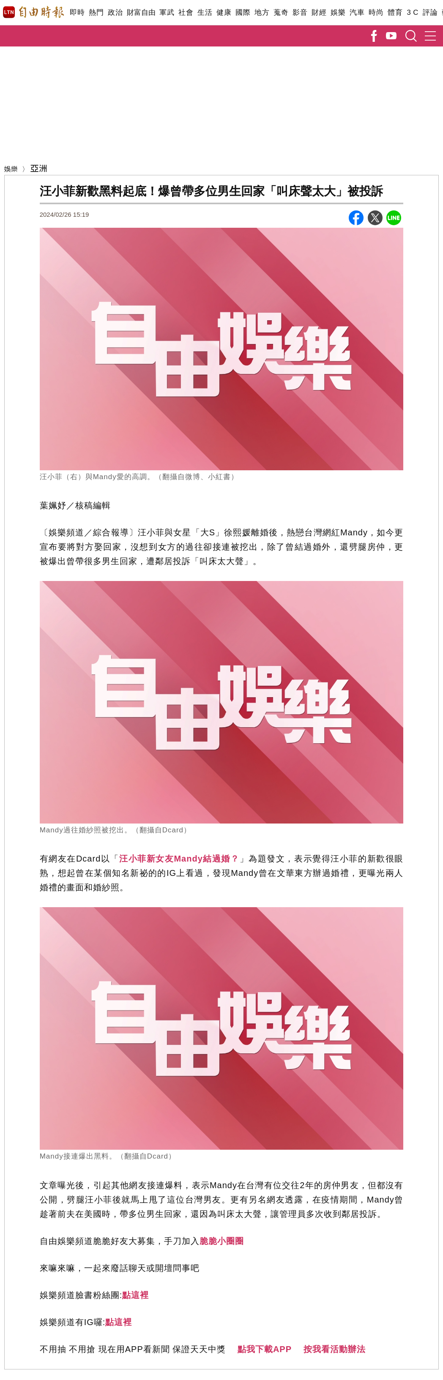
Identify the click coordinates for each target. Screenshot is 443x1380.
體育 (395, 12)
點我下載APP (265, 1349)
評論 (430, 12)
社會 (185, 12)
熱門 (96, 12)
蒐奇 (280, 12)
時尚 (376, 12)
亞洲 (38, 168)
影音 (300, 12)
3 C (412, 12)
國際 (242, 12)
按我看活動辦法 (335, 1349)
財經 (319, 12)
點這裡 (135, 1295)
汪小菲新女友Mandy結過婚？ (179, 858)
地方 (261, 12)
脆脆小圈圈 (222, 1241)
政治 (115, 12)
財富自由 (141, 12)
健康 (223, 12)
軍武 (166, 12)
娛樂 (338, 12)
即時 (77, 12)
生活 (204, 12)
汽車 (357, 12)
